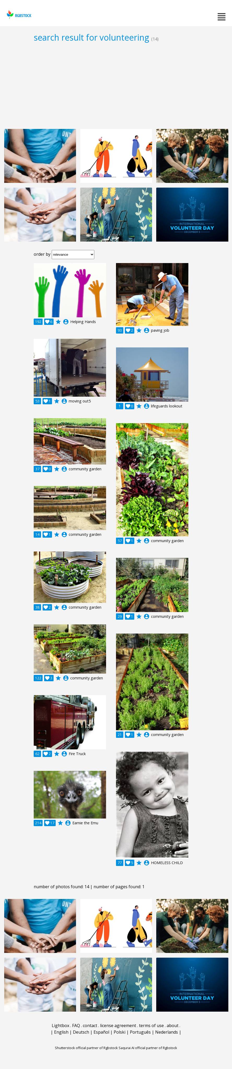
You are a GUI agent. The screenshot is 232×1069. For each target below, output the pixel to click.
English (61, 1032)
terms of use (151, 1025)
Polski (119, 1032)
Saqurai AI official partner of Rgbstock (148, 1047)
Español (101, 1032)
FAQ (76, 1025)
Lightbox (60, 1025)
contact (90, 1025)
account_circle (66, 322)
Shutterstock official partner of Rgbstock (86, 1047)
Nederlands (166, 1032)
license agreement (118, 1025)
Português (140, 1032)
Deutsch (81, 1032)
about (172, 1025)
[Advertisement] (116, 85)
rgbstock (18, 14)
